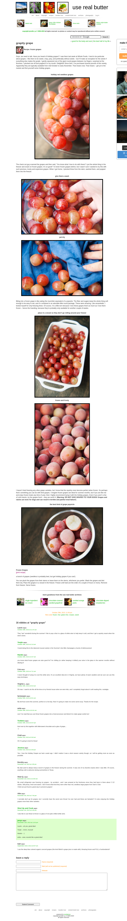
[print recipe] (20, 572)
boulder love (59, 15)
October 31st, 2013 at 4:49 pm (26, 749)
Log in (97, 15)
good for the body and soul (82, 41)
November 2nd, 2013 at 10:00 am (27, 778)
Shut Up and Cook (25, 808)
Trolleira (21, 721)
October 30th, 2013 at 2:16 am (26, 644)
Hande (20, 655)
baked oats (28, 23)
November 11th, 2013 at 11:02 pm (27, 822)
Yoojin (20, 642)
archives (80, 15)
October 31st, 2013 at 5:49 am (26, 737)
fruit (59, 615)
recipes (51, 15)
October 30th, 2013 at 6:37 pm (26, 722)
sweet (77, 615)
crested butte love (70, 15)
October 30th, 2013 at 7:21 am (26, 671)
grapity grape (24, 43)
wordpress (67, 914)
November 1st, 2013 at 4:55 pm (26, 764)
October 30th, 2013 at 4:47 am (26, 657)
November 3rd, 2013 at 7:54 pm (27, 795)
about (37, 15)
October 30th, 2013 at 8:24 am (26, 686)
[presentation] (35, 895)
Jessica (20, 748)
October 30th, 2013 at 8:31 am (26, 698)
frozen (55, 615)
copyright (44, 15)
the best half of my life (101, 41)
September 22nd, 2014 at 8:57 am (27, 846)
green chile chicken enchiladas (55, 23)
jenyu (19, 820)
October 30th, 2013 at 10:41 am (27, 710)
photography (89, 15)
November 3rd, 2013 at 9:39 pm (27, 810)
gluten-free (64, 615)
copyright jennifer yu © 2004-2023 (33, 31)
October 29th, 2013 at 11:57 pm (27, 629)
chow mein (76, 23)
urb (32, 15)
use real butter (90, 7)
